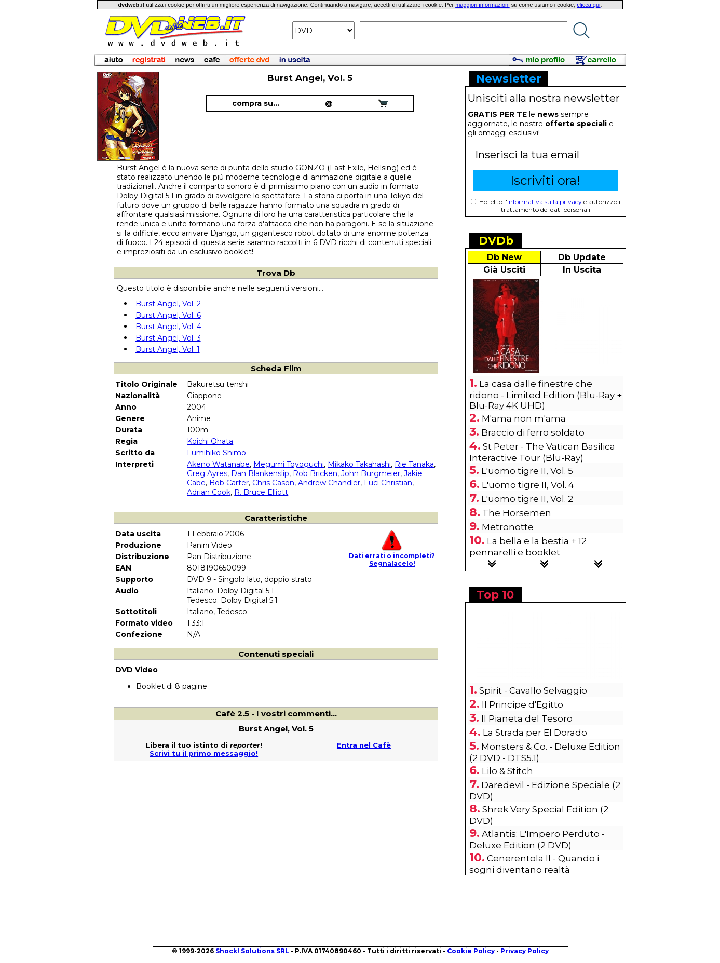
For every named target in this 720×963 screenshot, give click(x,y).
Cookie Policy (471, 951)
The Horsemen (516, 513)
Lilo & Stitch (507, 771)
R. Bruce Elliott (261, 492)
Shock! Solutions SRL (252, 951)
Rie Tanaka (414, 464)
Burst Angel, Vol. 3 (168, 338)
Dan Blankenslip (260, 473)
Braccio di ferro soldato (533, 432)
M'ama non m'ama (524, 418)
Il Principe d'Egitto (522, 704)
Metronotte (508, 527)
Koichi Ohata (210, 441)
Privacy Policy (524, 951)
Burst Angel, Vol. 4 (168, 326)
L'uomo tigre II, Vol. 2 (527, 499)
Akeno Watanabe (218, 464)
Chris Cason (273, 482)
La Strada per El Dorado (535, 732)
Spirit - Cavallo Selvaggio (533, 690)
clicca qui (588, 5)
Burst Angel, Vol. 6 (168, 315)
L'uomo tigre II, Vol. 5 (527, 471)
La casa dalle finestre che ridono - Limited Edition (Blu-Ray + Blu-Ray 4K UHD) (545, 394)
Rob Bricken (315, 473)
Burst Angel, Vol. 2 (168, 303)
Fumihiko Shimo (216, 452)
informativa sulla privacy (544, 202)
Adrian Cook (208, 492)
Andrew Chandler (329, 482)
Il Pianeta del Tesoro (527, 718)
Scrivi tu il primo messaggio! (204, 753)
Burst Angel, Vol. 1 (167, 349)
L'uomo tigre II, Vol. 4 (528, 485)
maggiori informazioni (482, 5)
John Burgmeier (370, 473)
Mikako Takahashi (359, 464)
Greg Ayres (207, 473)
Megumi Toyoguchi (288, 464)
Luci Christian (388, 482)
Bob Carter (229, 482)
